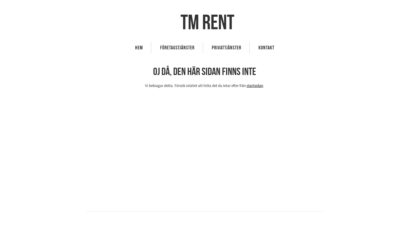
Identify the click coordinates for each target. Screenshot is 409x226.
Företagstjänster (177, 47)
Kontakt (266, 47)
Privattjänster (226, 47)
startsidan (255, 85)
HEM (139, 47)
